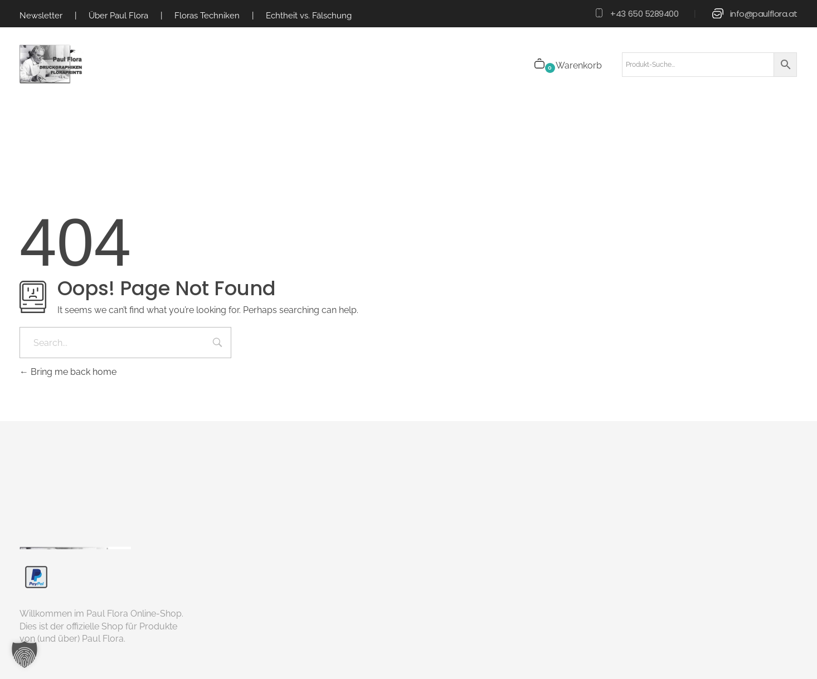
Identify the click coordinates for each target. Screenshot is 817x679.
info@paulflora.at (763, 13)
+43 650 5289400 (644, 13)
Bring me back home (68, 372)
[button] (24, 654)
